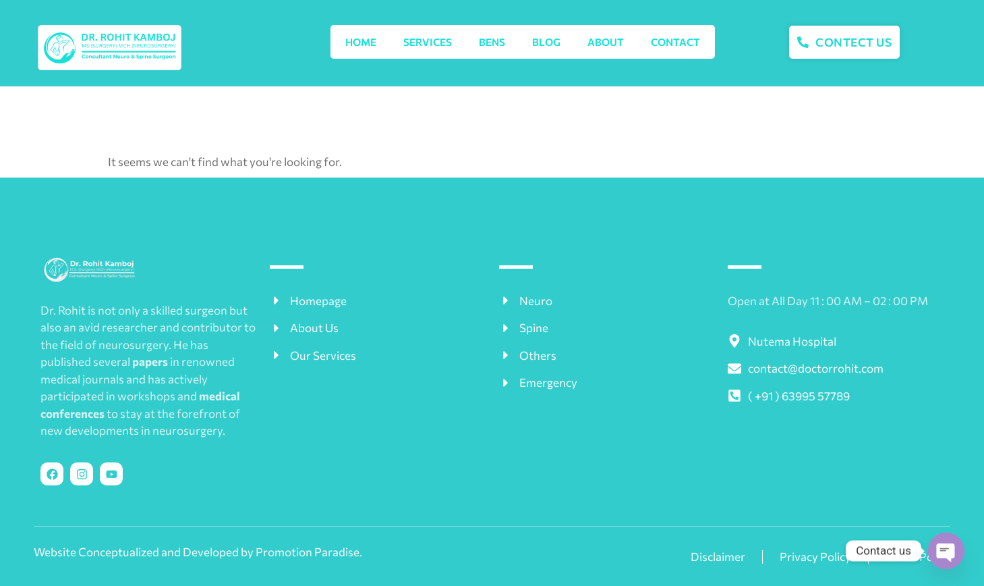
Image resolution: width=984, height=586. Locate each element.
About (605, 42)
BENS (492, 42)
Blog (546, 42)
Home (360, 42)
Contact (675, 42)
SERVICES (427, 42)
